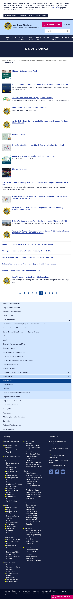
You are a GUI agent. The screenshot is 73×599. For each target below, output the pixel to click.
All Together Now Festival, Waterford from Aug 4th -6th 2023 (26, 251)
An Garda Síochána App (12, 456)
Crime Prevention (10, 563)
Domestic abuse (11, 507)
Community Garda (10, 446)
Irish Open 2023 (18, 134)
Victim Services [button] (21, 38)
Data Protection (31, 505)
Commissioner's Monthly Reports (32, 512)
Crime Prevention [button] (30, 38)
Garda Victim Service (13, 539)
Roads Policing (29, 441)
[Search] (55, 31)
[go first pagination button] (20, 293)
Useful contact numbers (31, 553)
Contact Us (28, 548)
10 (40, 293)
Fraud (8, 520)
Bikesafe (29, 460)
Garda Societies (11, 501)
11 (44, 293)
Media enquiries (31, 556)
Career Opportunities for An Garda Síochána (33, 493)
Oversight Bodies (12, 486)
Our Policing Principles (14, 484)
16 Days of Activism (32, 533)
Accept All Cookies (10, 15)
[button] (69, 320)
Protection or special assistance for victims (13, 549)
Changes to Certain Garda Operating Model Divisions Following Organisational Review (37, 208)
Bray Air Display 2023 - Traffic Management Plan (22, 270)
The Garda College (32, 490)
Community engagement (10, 570)
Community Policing (13, 567)
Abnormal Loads (31, 456)
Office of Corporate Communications (43, 61)
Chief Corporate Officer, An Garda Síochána (29, 107)
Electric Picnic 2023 (19, 169)
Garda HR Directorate (33, 522)
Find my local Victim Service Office (12, 553)
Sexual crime (10, 514)
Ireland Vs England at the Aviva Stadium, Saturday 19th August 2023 (39, 221)
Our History (10, 495)
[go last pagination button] (57, 293)
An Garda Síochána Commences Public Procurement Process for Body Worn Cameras (40, 122)
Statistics (29, 443)
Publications (10, 488)
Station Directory (32, 550)
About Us (11, 61)
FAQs (19, 591)
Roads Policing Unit (32, 445)
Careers (26, 471)
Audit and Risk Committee (11, 498)
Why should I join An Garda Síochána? (33, 480)
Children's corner (12, 582)
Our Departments (23, 61)
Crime (6, 505)
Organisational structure (11, 468)
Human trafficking (12, 516)
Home (4, 61)
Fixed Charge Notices (33, 454)
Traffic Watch (30, 458)
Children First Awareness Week (24, 71)
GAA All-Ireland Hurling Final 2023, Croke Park (30, 277)
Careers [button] (46, 37)
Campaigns (28, 528)
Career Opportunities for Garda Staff (33, 497)
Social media (30, 558)
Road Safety (30, 452)
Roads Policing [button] (38, 38)
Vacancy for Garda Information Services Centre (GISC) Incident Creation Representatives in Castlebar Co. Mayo (41, 232)
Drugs (8, 510)
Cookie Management (11, 441)
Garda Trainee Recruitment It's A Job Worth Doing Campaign (34, 475)
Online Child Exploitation (10, 530)
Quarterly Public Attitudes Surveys (32, 516)
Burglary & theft (11, 512)
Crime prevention (12, 565)
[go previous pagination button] (24, 293)
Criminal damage (12, 522)
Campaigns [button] (65, 37)
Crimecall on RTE (12, 580)
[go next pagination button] (53, 293)
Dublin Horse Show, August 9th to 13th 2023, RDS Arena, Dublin (27, 244)
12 (48, 293)
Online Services (11, 476)
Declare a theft (11, 546)
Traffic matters (11, 526)
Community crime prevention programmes (12, 575)
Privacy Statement (64, 592)
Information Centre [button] (55, 38)
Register (9, 448)
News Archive (9, 63)
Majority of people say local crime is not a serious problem (36, 156)
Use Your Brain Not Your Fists (32, 538)
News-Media (63, 61)
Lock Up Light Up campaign (32, 542)
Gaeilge (67, 24)
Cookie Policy (55, 8)
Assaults (9, 518)
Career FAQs (30, 484)
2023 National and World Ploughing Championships (32, 98)
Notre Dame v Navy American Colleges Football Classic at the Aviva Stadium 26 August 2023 (39, 197)
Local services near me (33, 560)
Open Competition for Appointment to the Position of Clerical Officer (40, 84)
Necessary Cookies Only (26, 15)
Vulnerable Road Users (34, 467)
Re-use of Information (55, 592)
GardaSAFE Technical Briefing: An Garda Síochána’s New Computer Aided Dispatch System (35, 183)
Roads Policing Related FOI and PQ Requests (33, 463)
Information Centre (30, 503)
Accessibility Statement (35, 592)
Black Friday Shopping (33, 535)
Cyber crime (10, 524)
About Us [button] (8, 38)
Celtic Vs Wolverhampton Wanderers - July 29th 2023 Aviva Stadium (29, 264)
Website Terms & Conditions (45, 592)
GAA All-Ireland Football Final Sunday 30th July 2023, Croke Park (27, 257)
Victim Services (9, 537)
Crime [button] (14, 37)
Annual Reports (31, 520)
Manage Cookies (41, 15)
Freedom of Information (30, 508)
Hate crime (10, 533)
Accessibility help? (54, 24)
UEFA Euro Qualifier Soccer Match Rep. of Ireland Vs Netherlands (38, 145)
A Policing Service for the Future (13, 491)
